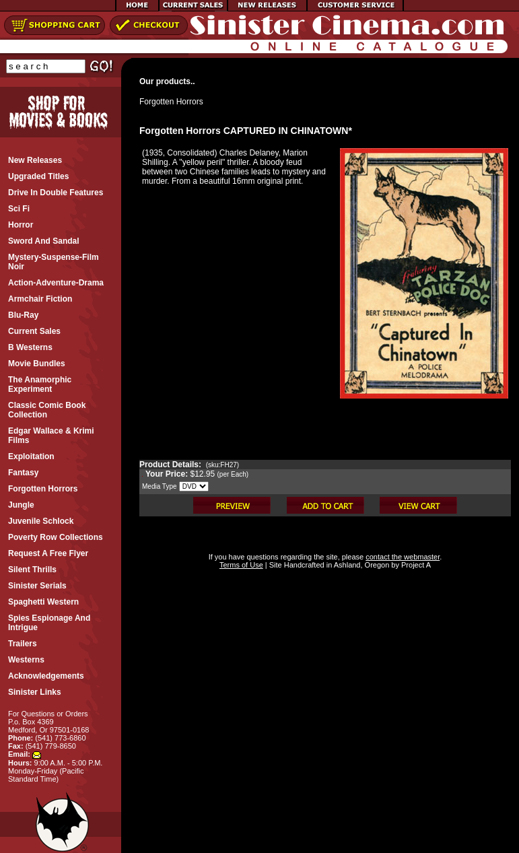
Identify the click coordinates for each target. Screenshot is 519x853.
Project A (415, 565)
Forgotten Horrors (171, 101)
